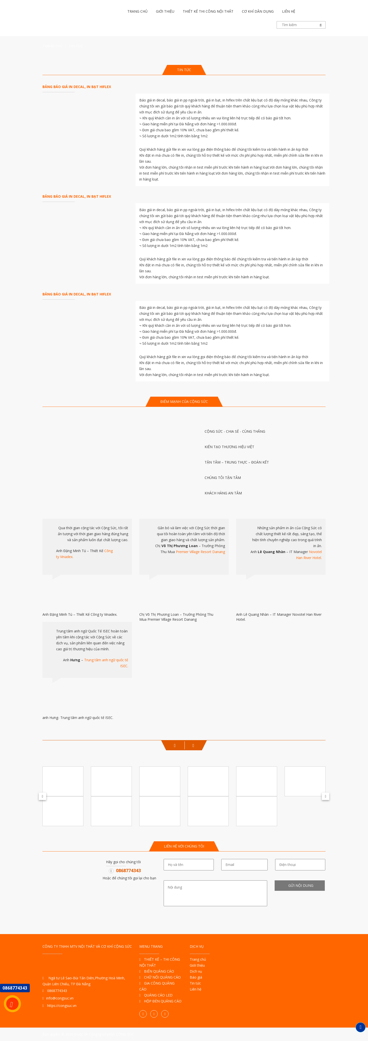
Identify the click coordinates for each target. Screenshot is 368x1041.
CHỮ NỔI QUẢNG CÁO (160, 977)
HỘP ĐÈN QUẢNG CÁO (160, 1001)
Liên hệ (288, 11)
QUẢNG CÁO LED (156, 995)
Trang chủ (137, 11)
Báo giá (196, 977)
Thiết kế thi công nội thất (208, 11)
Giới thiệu (165, 11)
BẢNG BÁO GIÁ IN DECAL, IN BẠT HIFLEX (76, 86)
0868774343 (128, 870)
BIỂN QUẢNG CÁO (156, 971)
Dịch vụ (196, 971)
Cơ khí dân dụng (258, 11)
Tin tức (195, 983)
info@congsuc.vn (58, 998)
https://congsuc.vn (59, 1005)
